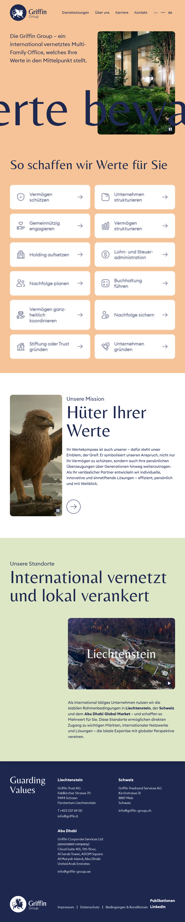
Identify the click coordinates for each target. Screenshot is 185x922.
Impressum (66, 907)
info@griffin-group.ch (135, 810)
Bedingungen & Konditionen (127, 907)
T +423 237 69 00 (70, 810)
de (170, 12)
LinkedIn (158, 906)
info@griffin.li (68, 816)
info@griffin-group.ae (74, 871)
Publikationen (162, 900)
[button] (75, 12)
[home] (28, 12)
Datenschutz (90, 907)
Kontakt (140, 12)
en (156, 12)
